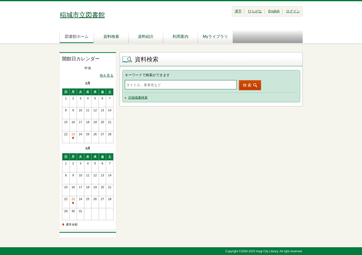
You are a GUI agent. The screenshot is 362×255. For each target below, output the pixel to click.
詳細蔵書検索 (138, 97)
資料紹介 (146, 36)
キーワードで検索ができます (147, 75)
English (274, 11)
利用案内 (180, 36)
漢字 (238, 11)
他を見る (106, 75)
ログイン (293, 11)
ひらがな (255, 11)
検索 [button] (247, 85)
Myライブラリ (215, 36)
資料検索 (111, 36)
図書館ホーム (77, 36)
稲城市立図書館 (82, 15)
